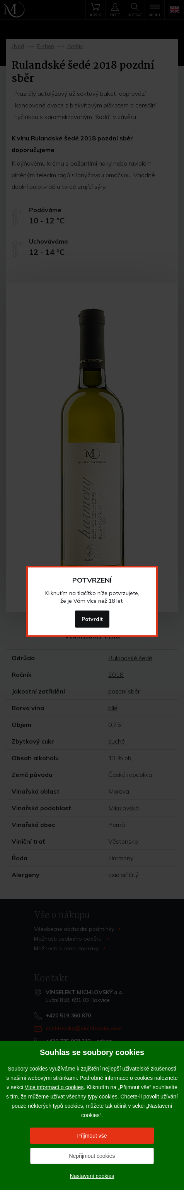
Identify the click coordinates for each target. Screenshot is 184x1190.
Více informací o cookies (54, 1087)
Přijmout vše (92, 1136)
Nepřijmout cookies (92, 1156)
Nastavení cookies (92, 1176)
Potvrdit (92, 619)
